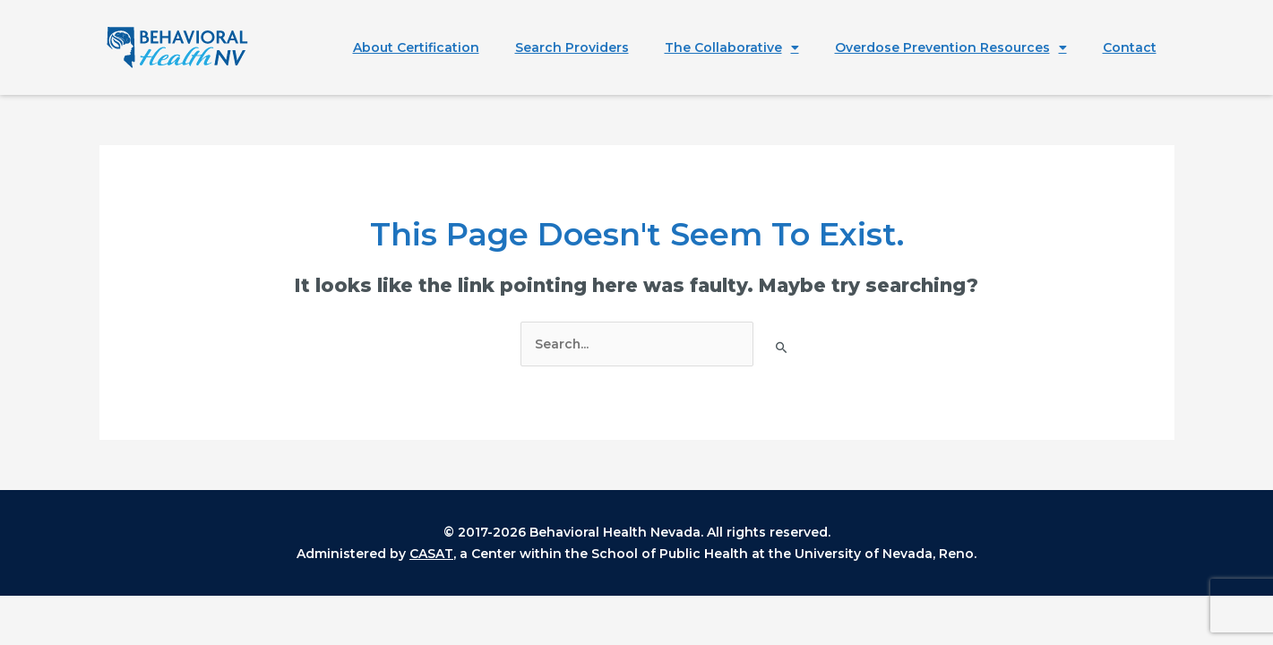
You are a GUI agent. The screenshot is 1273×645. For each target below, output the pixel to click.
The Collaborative (732, 47)
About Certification (416, 47)
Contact (1130, 47)
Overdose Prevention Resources (951, 47)
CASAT (431, 554)
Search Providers (572, 47)
